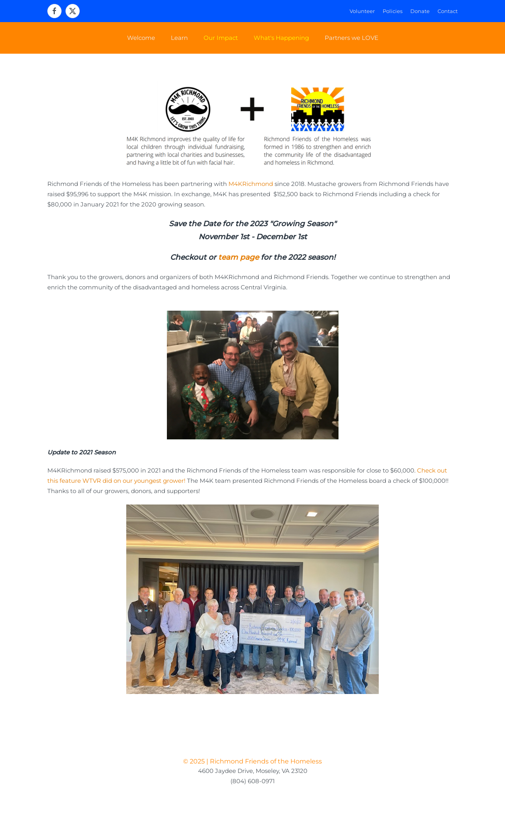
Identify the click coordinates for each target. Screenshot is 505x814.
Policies (392, 11)
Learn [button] (179, 37)
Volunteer (362, 11)
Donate (420, 11)
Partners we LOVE (351, 37)
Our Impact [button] (221, 37)
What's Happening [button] (281, 37)
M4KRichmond (250, 184)
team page (238, 257)
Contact (448, 11)
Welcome (141, 37)
